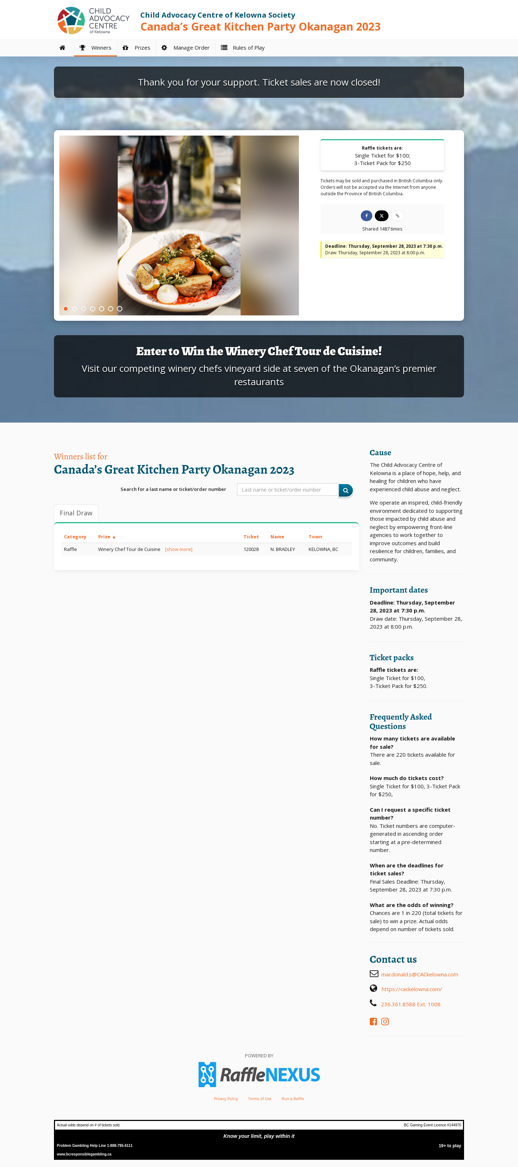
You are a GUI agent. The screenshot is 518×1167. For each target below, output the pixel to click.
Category (75, 536)
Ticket (251, 536)
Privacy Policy (226, 1098)
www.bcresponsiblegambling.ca (84, 1154)
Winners (95, 47)
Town (315, 536)
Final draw (76, 513)
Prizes (136, 47)
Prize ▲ (107, 536)
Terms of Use (259, 1098)
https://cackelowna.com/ (412, 989)
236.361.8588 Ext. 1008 (411, 1004)
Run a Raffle (293, 1098)
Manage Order (186, 47)
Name (277, 536)
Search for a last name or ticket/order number (173, 489)
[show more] (178, 549)
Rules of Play (243, 47)
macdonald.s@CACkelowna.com (419, 974)
